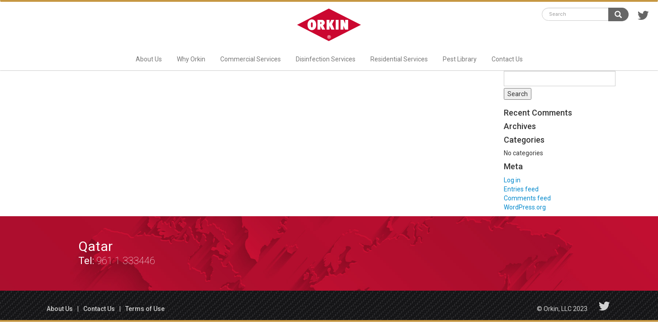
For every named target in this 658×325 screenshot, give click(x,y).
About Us (149, 59)
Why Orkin (191, 59)
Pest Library (460, 59)
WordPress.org (525, 207)
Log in (512, 180)
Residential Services (399, 59)
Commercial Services (250, 59)
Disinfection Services (325, 59)
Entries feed (521, 189)
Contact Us (507, 59)
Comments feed (527, 198)
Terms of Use (145, 308)
